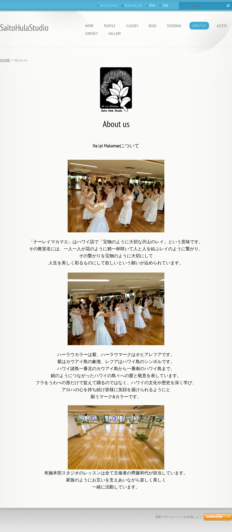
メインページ (108, 5)
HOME (89, 25)
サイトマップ (133, 5)
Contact (91, 33)
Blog (152, 25)
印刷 (165, 5)
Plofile (110, 25)
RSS (152, 5)
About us (199, 25)
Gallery (115, 33)
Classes (132, 25)
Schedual (174, 25)
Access (222, 25)
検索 (227, 5)
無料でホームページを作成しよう (179, 517)
